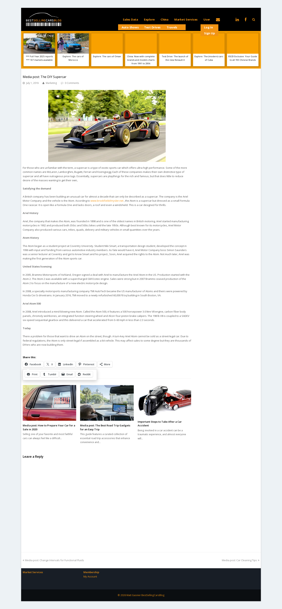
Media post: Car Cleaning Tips (240, 560)
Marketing (51, 83)
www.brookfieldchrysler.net (106, 200)
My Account (90, 576)
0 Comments (72, 83)
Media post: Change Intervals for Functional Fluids (53, 560)
